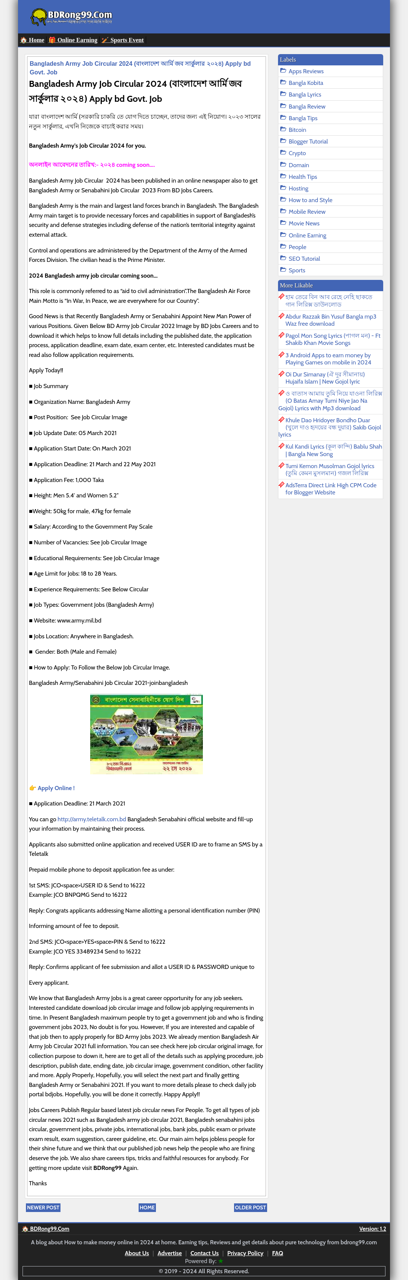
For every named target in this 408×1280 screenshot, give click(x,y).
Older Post (250, 1207)
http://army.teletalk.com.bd (92, 819)
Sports (297, 270)
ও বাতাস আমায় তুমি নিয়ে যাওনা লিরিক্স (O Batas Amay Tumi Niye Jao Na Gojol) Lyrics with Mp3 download (330, 400)
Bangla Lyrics (305, 94)
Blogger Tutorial (308, 141)
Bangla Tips (303, 118)
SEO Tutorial (304, 258)
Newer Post (43, 1207)
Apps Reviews (306, 71)
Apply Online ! (56, 788)
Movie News (304, 223)
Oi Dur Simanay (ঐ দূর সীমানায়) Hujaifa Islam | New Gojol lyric (325, 378)
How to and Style (310, 200)
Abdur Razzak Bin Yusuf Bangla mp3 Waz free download (331, 320)
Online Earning (307, 235)
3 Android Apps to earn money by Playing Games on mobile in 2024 (328, 359)
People (298, 247)
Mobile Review (307, 211)
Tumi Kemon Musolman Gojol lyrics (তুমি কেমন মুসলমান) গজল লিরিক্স (330, 469)
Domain (299, 165)
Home (147, 1207)
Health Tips (303, 176)
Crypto (297, 153)
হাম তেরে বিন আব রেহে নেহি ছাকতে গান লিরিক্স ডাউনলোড (329, 300)
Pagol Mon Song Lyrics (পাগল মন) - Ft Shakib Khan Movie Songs (333, 339)
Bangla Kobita (306, 82)
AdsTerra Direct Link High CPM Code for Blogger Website (331, 489)
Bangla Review (307, 106)
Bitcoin (297, 129)
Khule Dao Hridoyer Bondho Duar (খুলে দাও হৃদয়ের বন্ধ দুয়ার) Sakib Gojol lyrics (329, 427)
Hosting (298, 188)
